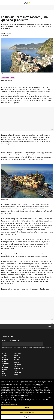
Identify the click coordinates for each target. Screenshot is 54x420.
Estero (4, 357)
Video (16, 355)
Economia (5, 359)
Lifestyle (7, 12)
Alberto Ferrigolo (6, 33)
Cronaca (4, 355)
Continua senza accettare (27, 412)
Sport (3, 371)
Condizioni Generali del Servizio (43, 347)
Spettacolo (5, 367)
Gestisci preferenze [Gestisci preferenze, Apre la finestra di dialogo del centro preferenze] (27, 417)
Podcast (16, 359)
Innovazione (5, 363)
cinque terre (5, 77)
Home (2, 12)
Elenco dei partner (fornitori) (9, 403)
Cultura (4, 365)
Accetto (27, 407)
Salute (3, 373)
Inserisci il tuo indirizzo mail (11, 340)
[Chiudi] (51, 381)
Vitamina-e (17, 364)
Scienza (4, 375)
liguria (13, 77)
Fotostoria (17, 357)
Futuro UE (17, 366)
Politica (4, 361)
